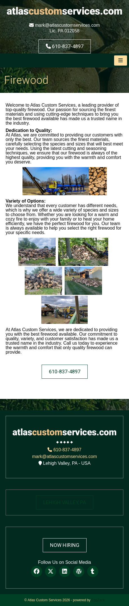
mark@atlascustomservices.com (64, 25)
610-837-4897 (64, 46)
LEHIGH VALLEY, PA (64, 502)
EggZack (98, 600)
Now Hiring (64, 545)
